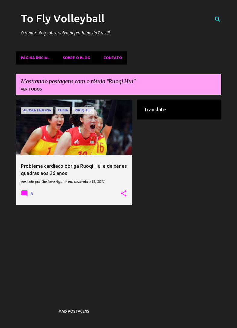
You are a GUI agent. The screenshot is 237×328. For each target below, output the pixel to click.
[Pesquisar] (217, 19)
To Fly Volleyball (63, 18)
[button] (123, 194)
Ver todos (31, 89)
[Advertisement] (74, 251)
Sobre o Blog (76, 58)
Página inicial (35, 58)
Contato (112, 58)
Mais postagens (73, 311)
